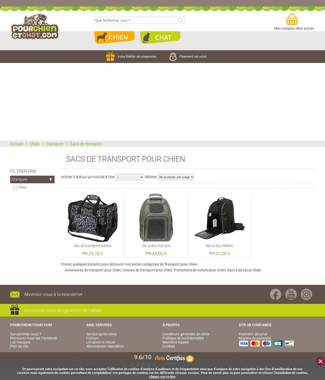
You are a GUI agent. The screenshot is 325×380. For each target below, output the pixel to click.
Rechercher (180, 20)
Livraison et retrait (100, 342)
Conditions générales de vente (185, 334)
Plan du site (19, 346)
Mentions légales (175, 342)
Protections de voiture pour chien (199, 270)
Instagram (306, 294)
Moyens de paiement (255, 338)
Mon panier (305, 28)
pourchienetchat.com (35, 26)
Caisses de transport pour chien (147, 270)
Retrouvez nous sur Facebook (33, 338)
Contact (92, 338)
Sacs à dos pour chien (244, 270)
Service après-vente (101, 334)
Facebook (275, 294)
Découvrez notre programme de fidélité (62, 310)
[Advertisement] (162, 101)
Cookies (168, 346)
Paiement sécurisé (188, 56)
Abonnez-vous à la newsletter (53, 294)
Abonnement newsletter (105, 346)
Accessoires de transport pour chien (92, 270)
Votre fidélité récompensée (131, 56)
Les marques (20, 342)
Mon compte (284, 28)
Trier (111, 177)
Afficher (151, 177)
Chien (114, 37)
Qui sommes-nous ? (25, 334)
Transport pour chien (180, 264)
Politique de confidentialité (183, 338)
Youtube (291, 294)
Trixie (22, 187)
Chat (160, 37)
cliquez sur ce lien (162, 376)
